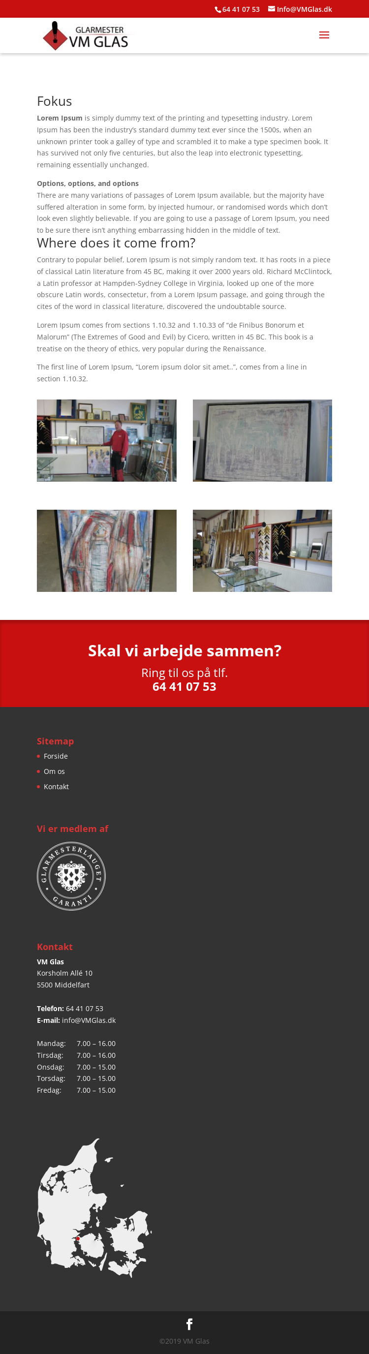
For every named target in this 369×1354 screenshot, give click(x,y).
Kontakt (56, 786)
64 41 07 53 (84, 1008)
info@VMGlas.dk (89, 1020)
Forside (56, 756)
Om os (54, 771)
